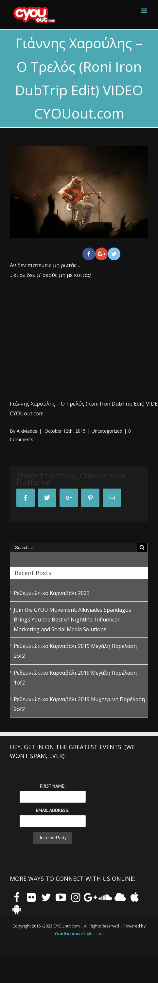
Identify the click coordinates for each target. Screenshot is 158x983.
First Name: (52, 786)
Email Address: (52, 810)
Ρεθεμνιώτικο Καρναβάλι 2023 (52, 593)
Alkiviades (27, 431)
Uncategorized (107, 431)
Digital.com (79, 933)
